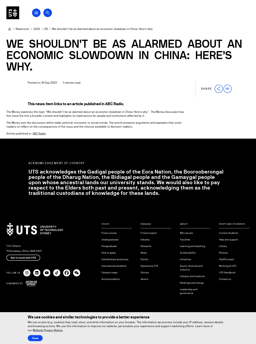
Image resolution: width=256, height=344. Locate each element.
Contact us (225, 279)
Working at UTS (227, 265)
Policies (223, 252)
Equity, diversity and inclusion (191, 267)
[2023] (36, 29)
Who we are (186, 233)
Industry (145, 239)
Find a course (109, 233)
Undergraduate (110, 239)
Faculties (185, 239)
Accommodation (111, 279)
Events (144, 259)
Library (223, 246)
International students (114, 265)
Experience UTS (149, 265)
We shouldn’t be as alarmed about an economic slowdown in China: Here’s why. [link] (102, 29)
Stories (145, 272)
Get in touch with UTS (23, 257)
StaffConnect (226, 259)
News (144, 252)
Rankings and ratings (192, 282)
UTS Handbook (227, 272)
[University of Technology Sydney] (9, 29)
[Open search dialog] (47, 13)
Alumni (144, 279)
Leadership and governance (188, 291)
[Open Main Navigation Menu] (36, 13)
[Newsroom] (22, 29)
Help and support (228, 239)
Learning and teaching (192, 246)
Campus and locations (192, 276)
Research (146, 246)
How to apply (109, 252)
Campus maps (110, 272)
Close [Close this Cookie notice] (35, 338)
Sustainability (188, 252)
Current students (228, 233)
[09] (46, 29)
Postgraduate (109, 246)
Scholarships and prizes (115, 259)
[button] (218, 89)
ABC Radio (39, 133)
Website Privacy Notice (48, 330)
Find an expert (149, 233)
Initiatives (185, 259)
